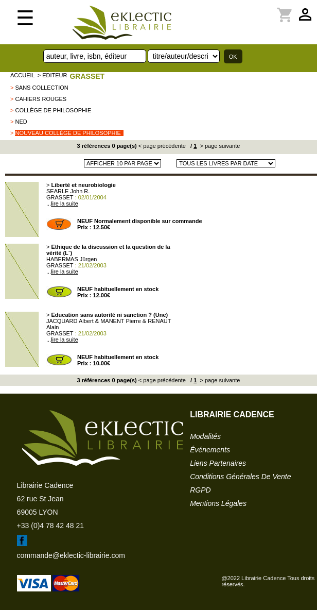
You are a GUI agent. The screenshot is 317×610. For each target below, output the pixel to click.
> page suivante (219, 146)
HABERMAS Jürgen (71, 259)
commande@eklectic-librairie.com (71, 555)
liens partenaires (218, 463)
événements (210, 450)
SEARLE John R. (68, 191)
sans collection (41, 87)
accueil (22, 75)
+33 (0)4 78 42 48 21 (50, 525)
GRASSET (86, 76)
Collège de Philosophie (53, 110)
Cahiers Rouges (40, 99)
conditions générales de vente (240, 476)
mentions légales (218, 503)
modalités (205, 436)
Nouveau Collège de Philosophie (67, 133)
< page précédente (162, 146)
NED (21, 121)
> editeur (52, 75)
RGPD (200, 490)
